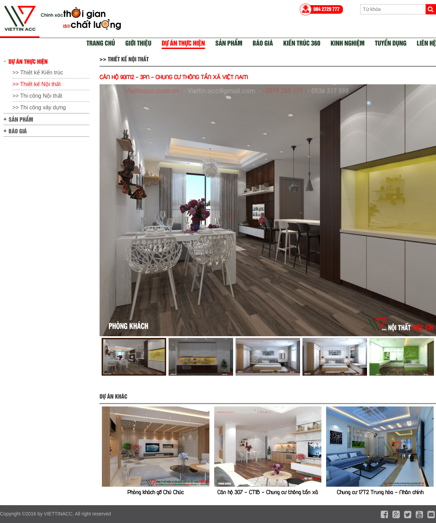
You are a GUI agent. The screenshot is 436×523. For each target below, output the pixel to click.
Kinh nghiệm (348, 42)
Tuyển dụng (390, 42)
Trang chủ (101, 42)
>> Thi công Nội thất (37, 96)
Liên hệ (426, 42)
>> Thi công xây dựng (39, 107)
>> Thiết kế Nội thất (36, 84)
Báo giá (263, 42)
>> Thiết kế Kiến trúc (37, 72)
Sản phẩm (228, 42)
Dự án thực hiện (183, 42)
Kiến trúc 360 (301, 42)
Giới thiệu (138, 42)
